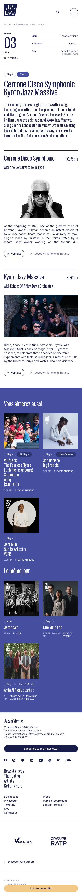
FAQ (6, 808)
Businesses (11, 796)
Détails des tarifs (70, 54)
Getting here (13, 785)
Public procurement (55, 800)
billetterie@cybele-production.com (44, 734)
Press (46, 796)
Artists (9, 780)
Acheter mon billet (41, 888)
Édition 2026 (22, 24)
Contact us (11, 812)
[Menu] (74, 12)
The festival (12, 775)
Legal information (53, 804)
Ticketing (9, 804)
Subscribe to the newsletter (41, 748)
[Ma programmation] (64, 12)
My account (11, 800)
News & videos (14, 770)
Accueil (8, 24)
